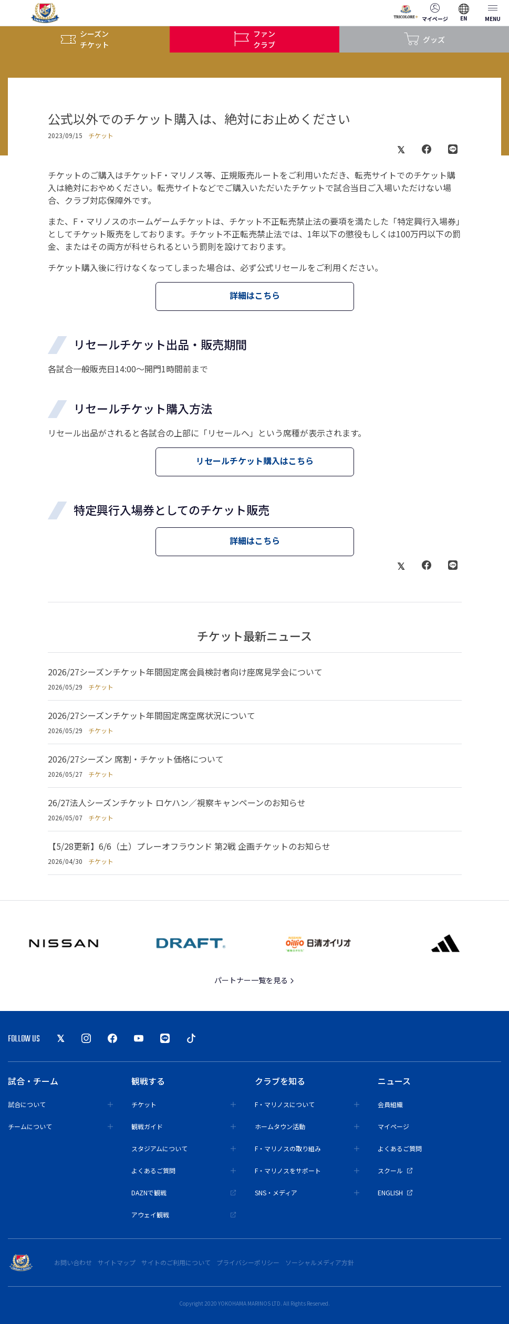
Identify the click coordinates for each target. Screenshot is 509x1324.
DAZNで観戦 (183, 1192)
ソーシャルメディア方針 (319, 1262)
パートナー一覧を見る (254, 980)
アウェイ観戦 (183, 1214)
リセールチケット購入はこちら (255, 460)
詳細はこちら (255, 295)
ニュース (394, 1081)
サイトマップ (117, 1262)
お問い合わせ (73, 1262)
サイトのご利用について (176, 1262)
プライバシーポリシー (247, 1262)
